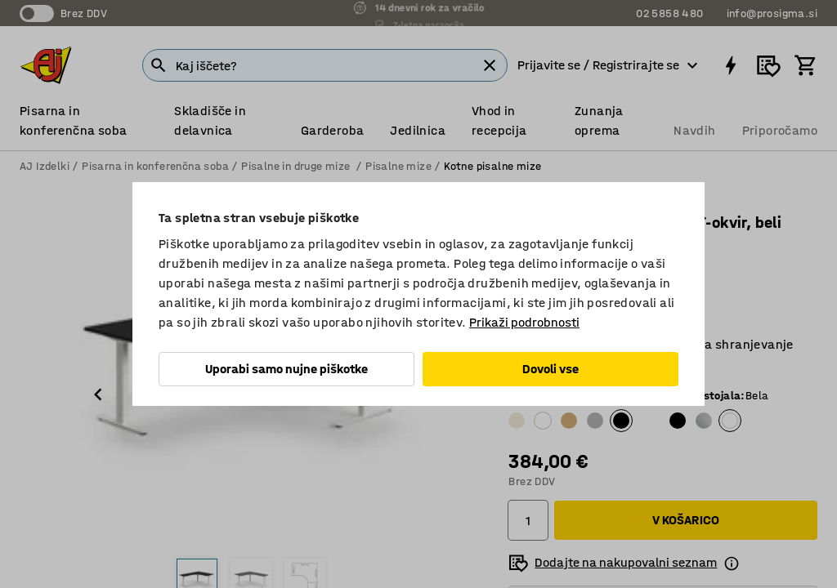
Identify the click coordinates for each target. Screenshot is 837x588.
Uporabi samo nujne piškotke (286, 368)
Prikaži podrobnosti (524, 322)
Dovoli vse (550, 368)
